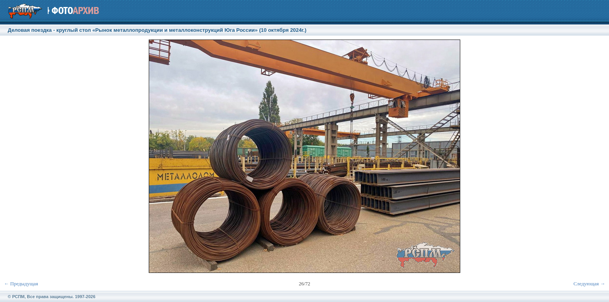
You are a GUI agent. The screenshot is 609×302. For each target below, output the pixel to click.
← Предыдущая (21, 283)
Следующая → (589, 283)
